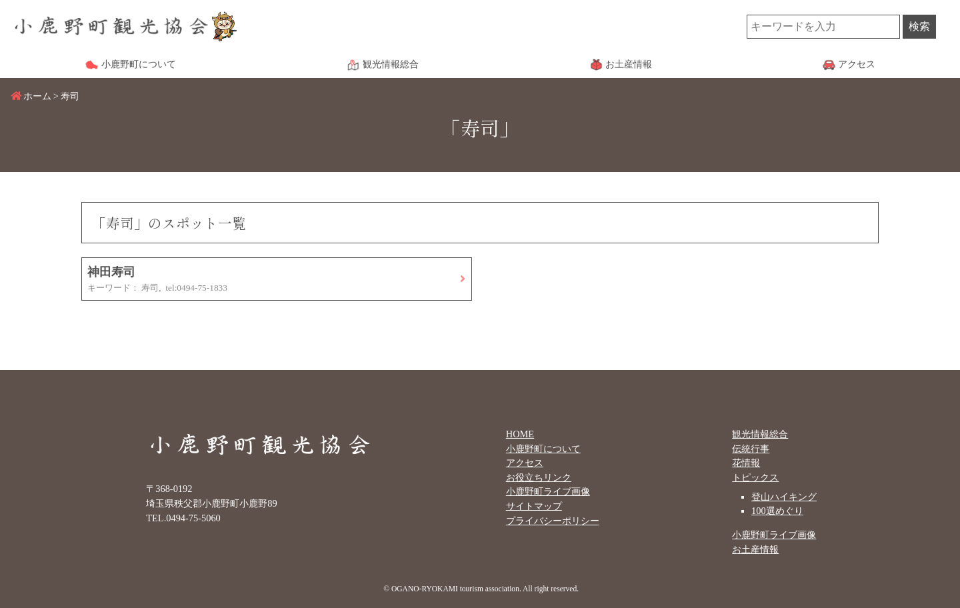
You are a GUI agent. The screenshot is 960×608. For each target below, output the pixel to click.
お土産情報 (755, 549)
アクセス (524, 462)
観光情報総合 (760, 434)
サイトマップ (534, 506)
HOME (520, 434)
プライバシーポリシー (552, 520)
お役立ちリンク (538, 477)
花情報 (746, 462)
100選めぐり (777, 510)
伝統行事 (750, 448)
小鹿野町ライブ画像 (548, 491)
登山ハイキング (784, 496)
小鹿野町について (543, 448)
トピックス (755, 477)
